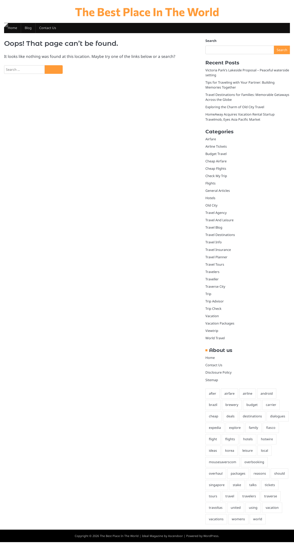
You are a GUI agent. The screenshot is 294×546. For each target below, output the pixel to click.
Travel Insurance (218, 251)
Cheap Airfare (216, 162)
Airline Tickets (216, 147)
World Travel (215, 340)
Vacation (212, 318)
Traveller (212, 281)
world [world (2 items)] (257, 523)
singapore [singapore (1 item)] (217, 488)
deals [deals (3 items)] (230, 419)
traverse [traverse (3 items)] (270, 500)
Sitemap (211, 382)
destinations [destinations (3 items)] (252, 419)
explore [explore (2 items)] (235, 430)
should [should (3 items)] (279, 477)
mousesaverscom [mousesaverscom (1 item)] (222, 465)
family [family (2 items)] (254, 430)
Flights (210, 184)
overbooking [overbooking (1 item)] (254, 465)
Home (12, 28)
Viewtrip (211, 333)
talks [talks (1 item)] (253, 488)
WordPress (210, 540)
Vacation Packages (219, 325)
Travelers (212, 273)
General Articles (217, 192)
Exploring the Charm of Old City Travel (234, 107)
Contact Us (47, 28)
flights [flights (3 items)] (230, 442)
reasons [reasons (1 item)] (260, 477)
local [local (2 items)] (264, 454)
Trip (208, 295)
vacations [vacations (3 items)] (216, 523)
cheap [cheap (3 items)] (213, 419)
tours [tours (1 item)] (213, 500)
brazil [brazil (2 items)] (213, 407)
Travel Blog (214, 229)
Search (210, 41)
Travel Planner (216, 258)
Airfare (210, 139)
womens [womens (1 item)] (238, 523)
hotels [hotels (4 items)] (248, 442)
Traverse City (215, 288)
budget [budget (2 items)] (252, 407)
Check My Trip (216, 177)
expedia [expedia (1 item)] (215, 430)
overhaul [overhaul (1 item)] (216, 477)
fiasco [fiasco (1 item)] (271, 430)
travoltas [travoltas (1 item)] (216, 511)
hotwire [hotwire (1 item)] (267, 442)
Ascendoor (175, 540)
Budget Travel (216, 154)
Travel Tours (214, 266)
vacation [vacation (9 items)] (272, 511)
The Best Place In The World (147, 11)
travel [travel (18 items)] (229, 500)
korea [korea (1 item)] (229, 454)
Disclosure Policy (218, 375)
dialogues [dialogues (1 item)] (277, 419)
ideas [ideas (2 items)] (213, 454)
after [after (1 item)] (212, 396)
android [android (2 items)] (267, 396)
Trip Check (213, 310)
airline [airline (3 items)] (248, 396)
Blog (28, 28)
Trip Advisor (214, 303)
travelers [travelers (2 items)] (249, 500)
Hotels (210, 199)
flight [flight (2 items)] (213, 442)
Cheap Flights (215, 169)
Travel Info (213, 244)
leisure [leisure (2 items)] (247, 454)
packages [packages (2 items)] (238, 477)
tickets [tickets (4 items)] (270, 488)
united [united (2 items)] (236, 511)
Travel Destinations (220, 236)
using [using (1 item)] (253, 511)
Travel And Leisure (219, 221)
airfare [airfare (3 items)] (230, 396)
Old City (211, 206)
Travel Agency (216, 214)
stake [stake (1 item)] (237, 488)
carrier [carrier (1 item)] (271, 407)
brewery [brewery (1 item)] (232, 407)
